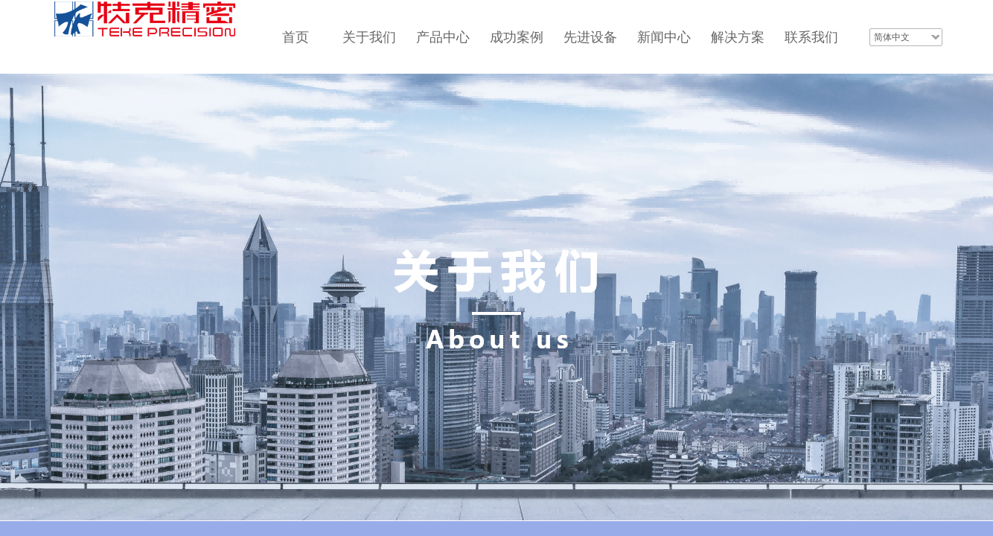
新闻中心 (664, 37)
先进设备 (590, 37)
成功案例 (516, 37)
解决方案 (737, 37)
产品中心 (443, 37)
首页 (295, 37)
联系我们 (811, 37)
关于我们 (369, 37)
